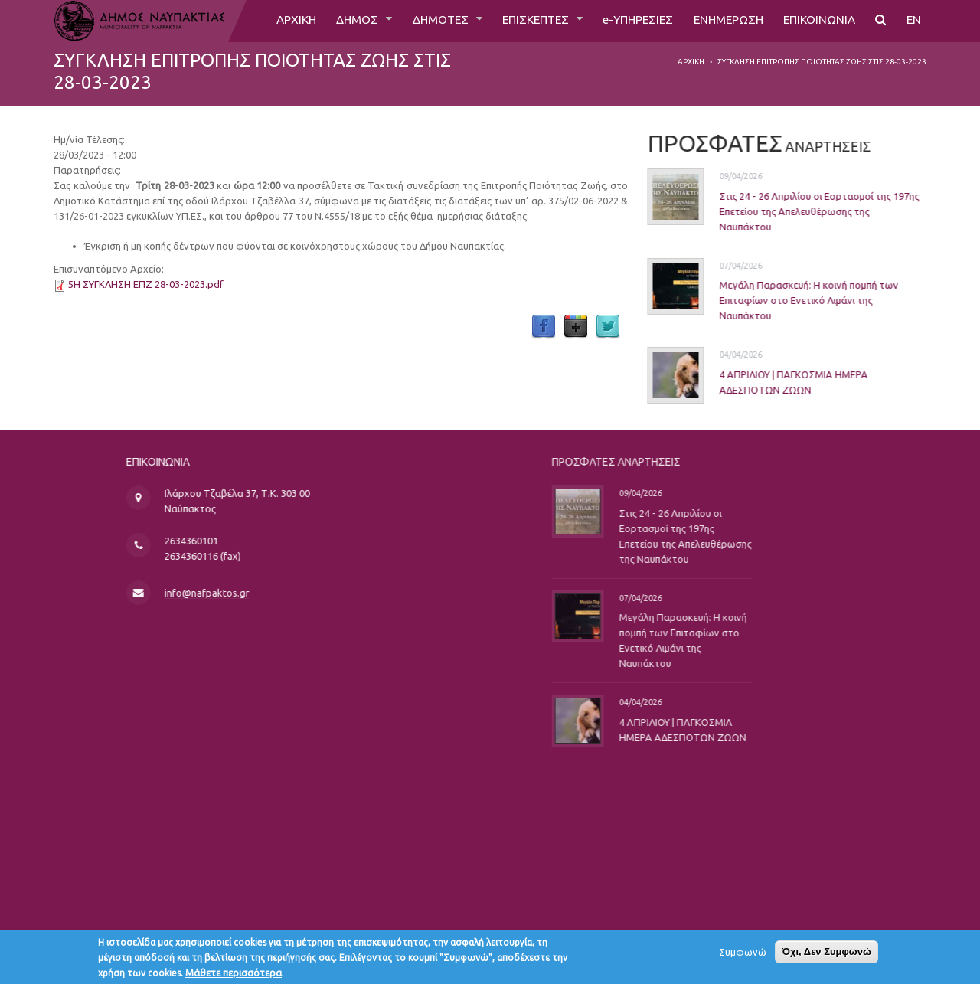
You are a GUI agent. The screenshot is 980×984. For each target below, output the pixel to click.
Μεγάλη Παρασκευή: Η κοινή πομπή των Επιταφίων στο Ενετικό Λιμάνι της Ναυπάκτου (793, 300)
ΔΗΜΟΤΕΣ (423, 21)
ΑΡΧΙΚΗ (274, 21)
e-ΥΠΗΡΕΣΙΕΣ (627, 21)
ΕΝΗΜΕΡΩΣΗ (721, 21)
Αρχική (691, 61)
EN (913, 21)
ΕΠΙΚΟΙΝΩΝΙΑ (816, 21)
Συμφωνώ (742, 955)
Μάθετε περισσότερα (233, 975)
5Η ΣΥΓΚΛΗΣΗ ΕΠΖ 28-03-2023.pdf (146, 284)
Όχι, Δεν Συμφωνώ (826, 954)
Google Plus (576, 327)
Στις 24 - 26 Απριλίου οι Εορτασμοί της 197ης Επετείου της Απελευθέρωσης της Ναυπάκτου (803, 211)
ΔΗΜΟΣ (338, 21)
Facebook (543, 327)
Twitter (608, 327)
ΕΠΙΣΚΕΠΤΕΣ (522, 21)
